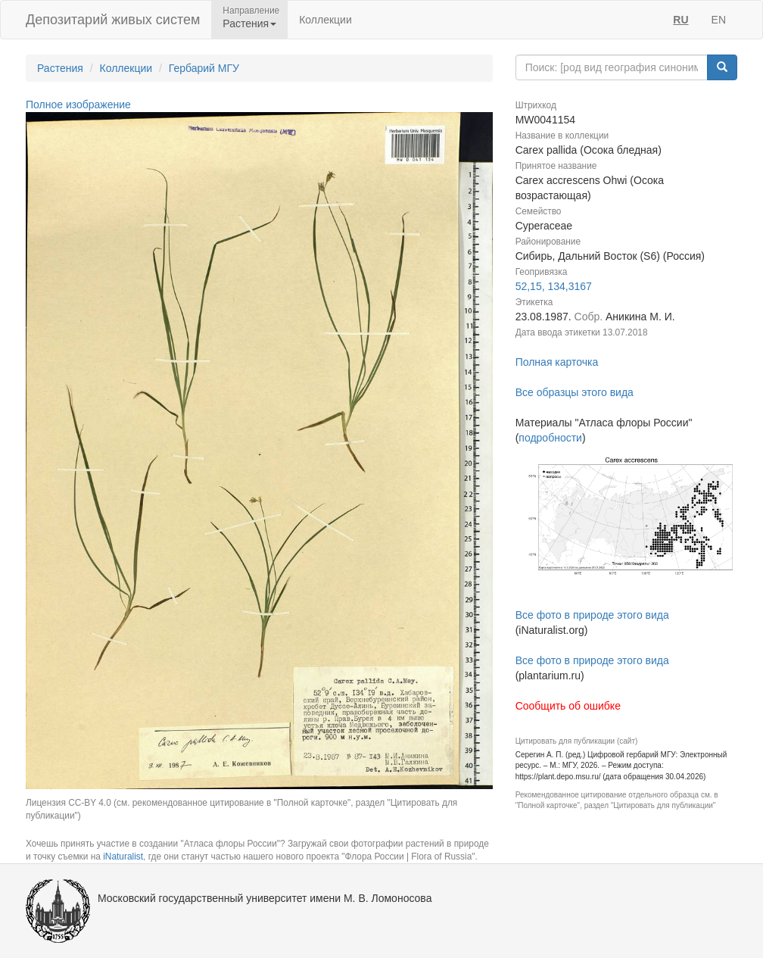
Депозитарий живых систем (113, 19)
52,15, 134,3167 (553, 286)
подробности (550, 438)
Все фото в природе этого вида (592, 615)
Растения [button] (249, 23)
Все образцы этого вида (574, 392)
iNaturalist (123, 856)
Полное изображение (78, 104)
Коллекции (325, 20)
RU (680, 20)
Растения (60, 68)
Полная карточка (557, 362)
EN (719, 20)
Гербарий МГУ (204, 68)
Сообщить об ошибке (568, 706)
